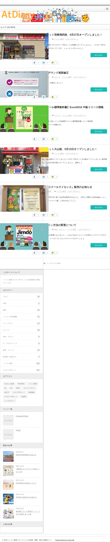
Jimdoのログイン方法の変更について (54, 225)
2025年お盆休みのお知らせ (26, 497)
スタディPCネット (71, 39)
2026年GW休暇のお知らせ (26, 455)
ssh (11, 388)
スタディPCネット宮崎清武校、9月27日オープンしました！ (67, 34)
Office (18, 388)
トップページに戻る (54, 263)
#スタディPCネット (11, 396)
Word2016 (21, 384)
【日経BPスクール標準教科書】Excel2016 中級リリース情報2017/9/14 (68, 109)
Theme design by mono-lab (64, 540)
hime (47, 39)
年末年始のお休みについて (26, 483)
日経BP (23, 396)
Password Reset (22, 416)
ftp (5, 388)
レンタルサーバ (10, 401)
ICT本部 (48, 191)
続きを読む (99, 55)
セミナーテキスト (29, 388)
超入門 (7, 392)
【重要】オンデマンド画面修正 (51, 72)
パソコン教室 (59, 39)
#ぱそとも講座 (9, 384)
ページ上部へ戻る (106, 538)
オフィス (57, 77)
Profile (18, 430)
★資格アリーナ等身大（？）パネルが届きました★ (28, 512)
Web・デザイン (59, 229)
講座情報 (31, 392)
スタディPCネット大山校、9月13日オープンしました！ (65, 149)
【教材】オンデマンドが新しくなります (28, 470)
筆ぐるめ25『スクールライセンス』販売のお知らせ (62, 187)
